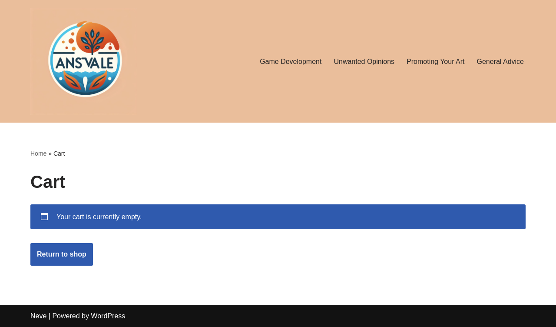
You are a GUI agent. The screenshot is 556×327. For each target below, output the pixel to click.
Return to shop (61, 254)
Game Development (290, 61)
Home (38, 153)
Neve (38, 316)
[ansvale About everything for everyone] (83, 61)
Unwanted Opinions (364, 61)
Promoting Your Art (435, 61)
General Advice (500, 61)
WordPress (108, 316)
